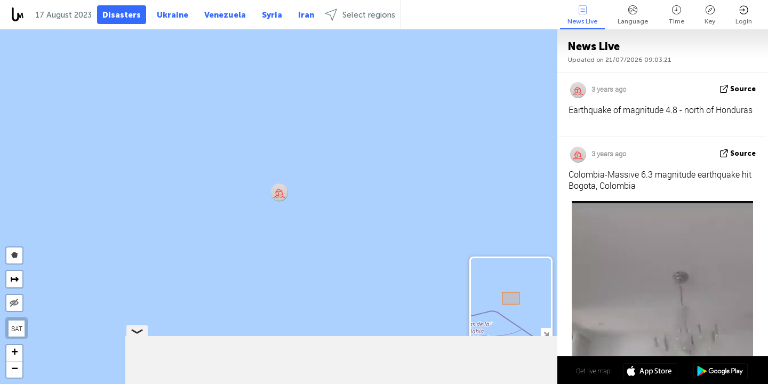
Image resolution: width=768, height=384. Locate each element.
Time (676, 15)
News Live (582, 15)
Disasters (121, 15)
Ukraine (172, 15)
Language (633, 15)
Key (710, 15)
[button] (279, 192)
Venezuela (225, 15)
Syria (272, 15)
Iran (306, 15)
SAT (16, 328)
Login (743, 15)
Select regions (360, 15)
